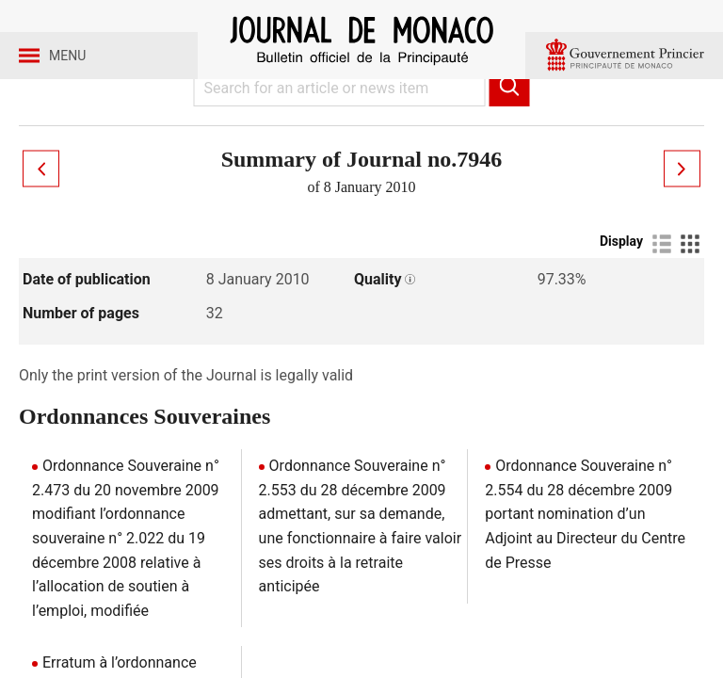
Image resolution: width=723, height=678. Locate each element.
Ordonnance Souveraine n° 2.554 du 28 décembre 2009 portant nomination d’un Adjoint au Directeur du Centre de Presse (585, 562)
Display (621, 289)
